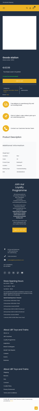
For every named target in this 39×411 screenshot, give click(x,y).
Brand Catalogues (9, 346)
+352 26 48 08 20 (12, 256)
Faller (7, 94)
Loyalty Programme (9, 340)
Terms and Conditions (10, 393)
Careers (6, 353)
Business (6, 360)
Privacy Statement (9, 389)
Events (6, 357)
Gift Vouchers (8, 336)
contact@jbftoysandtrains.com (16, 260)
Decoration (11, 90)
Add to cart (19, 81)
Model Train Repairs (9, 350)
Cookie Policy (7, 386)
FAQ (5, 379)
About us (6, 333)
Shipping (6, 372)
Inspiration (7, 343)
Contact (6, 382)
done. (11, 401)
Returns (6, 376)
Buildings (5, 90)
